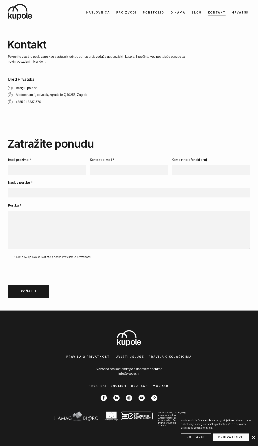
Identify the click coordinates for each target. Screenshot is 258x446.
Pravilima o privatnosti (76, 257)
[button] (253, 438)
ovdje (208, 427)
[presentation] (38, 275)
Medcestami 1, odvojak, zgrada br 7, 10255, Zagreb (51, 95)
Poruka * (14, 205)
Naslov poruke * (20, 183)
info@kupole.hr (26, 88)
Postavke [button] (196, 437)
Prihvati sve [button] (230, 437)
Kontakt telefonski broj (189, 160)
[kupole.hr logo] (26, 12)
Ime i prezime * (19, 160)
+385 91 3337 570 (28, 102)
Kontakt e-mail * (102, 160)
